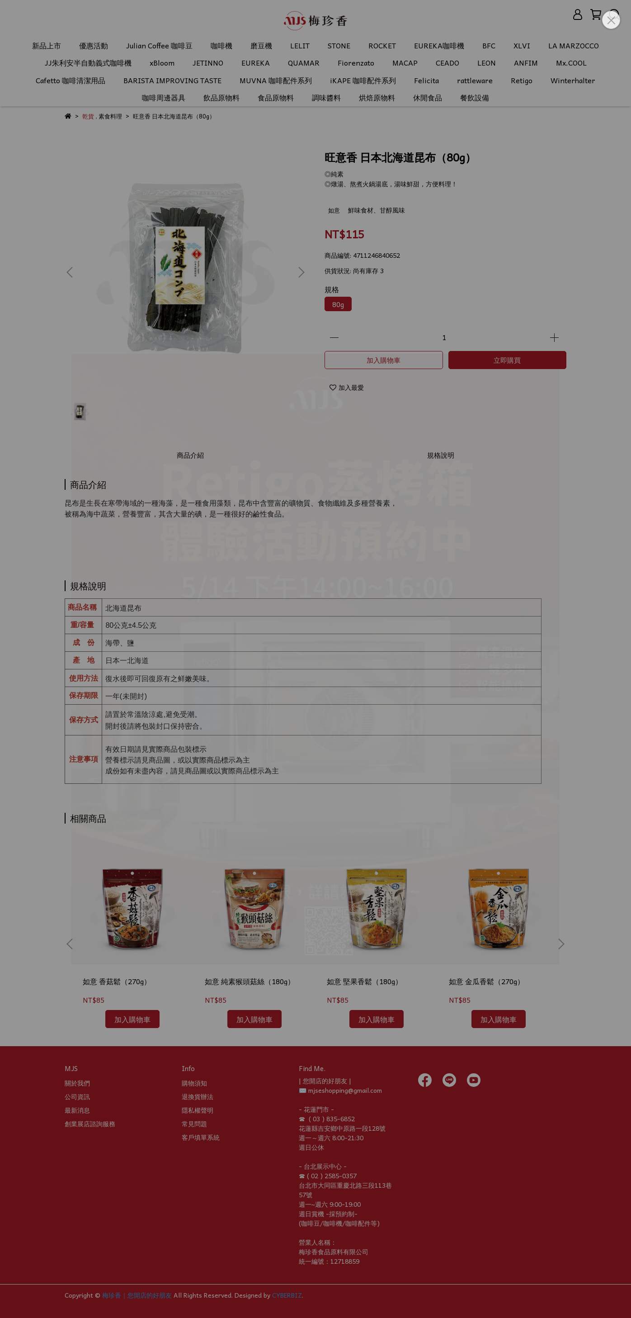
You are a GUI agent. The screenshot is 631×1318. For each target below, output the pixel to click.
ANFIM (526, 62)
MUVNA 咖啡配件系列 (276, 80)
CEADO (447, 62)
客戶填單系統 (201, 1137)
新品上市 (46, 45)
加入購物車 (383, 360)
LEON (486, 62)
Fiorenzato (356, 62)
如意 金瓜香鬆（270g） (486, 981)
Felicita (426, 80)
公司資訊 (77, 1096)
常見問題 (194, 1123)
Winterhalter (573, 80)
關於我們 (77, 1083)
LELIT (300, 45)
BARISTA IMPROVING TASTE (172, 80)
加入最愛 (347, 387)
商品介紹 (190, 455)
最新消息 (77, 1110)
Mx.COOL (571, 62)
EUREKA (255, 62)
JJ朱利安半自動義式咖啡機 (88, 62)
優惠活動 (93, 45)
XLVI (521, 45)
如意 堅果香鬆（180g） (364, 981)
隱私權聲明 (197, 1110)
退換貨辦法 (197, 1096)
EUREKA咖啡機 (439, 45)
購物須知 (194, 1083)
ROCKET (382, 45)
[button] (301, 272)
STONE (339, 45)
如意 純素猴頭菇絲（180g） (250, 981)
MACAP (405, 62)
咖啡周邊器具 (163, 97)
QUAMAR (304, 62)
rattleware (475, 80)
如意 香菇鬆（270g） (117, 981)
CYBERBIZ (287, 1295)
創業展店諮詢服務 (90, 1123)
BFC (488, 45)
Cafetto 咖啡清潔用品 (70, 80)
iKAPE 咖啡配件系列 (363, 80)
